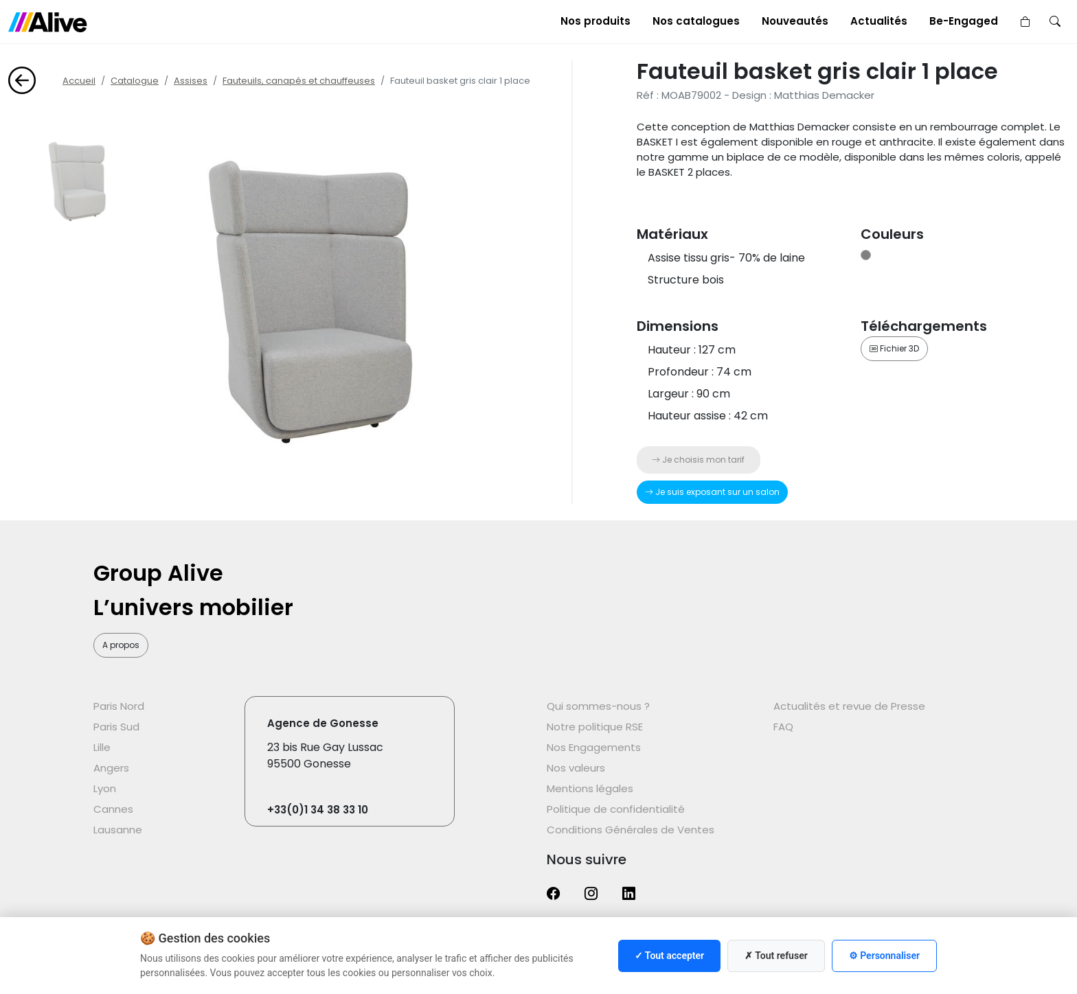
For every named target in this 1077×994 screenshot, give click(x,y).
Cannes (113, 809)
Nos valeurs (576, 768)
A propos (120, 645)
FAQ (783, 726)
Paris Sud (116, 726)
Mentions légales (590, 788)
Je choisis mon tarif (698, 459)
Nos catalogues (696, 21)
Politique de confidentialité (616, 809)
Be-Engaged (963, 21)
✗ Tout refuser (776, 955)
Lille (102, 747)
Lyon (104, 788)
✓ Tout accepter (669, 955)
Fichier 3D (894, 348)
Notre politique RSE (595, 726)
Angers (111, 768)
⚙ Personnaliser (884, 955)
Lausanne (117, 829)
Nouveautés (795, 21)
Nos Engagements (594, 747)
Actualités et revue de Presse (849, 706)
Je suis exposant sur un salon (712, 492)
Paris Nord (118, 706)
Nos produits (595, 21)
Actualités (878, 21)
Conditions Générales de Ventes (630, 829)
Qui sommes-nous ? (598, 706)
